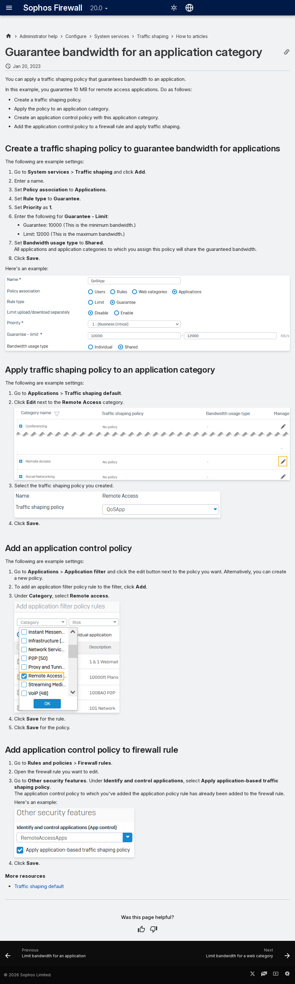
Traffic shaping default (39, 886)
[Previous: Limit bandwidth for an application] (46, 955)
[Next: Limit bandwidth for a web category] (247, 955)
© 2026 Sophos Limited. (28, 974)
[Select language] (189, 7)
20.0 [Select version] (96, 8)
